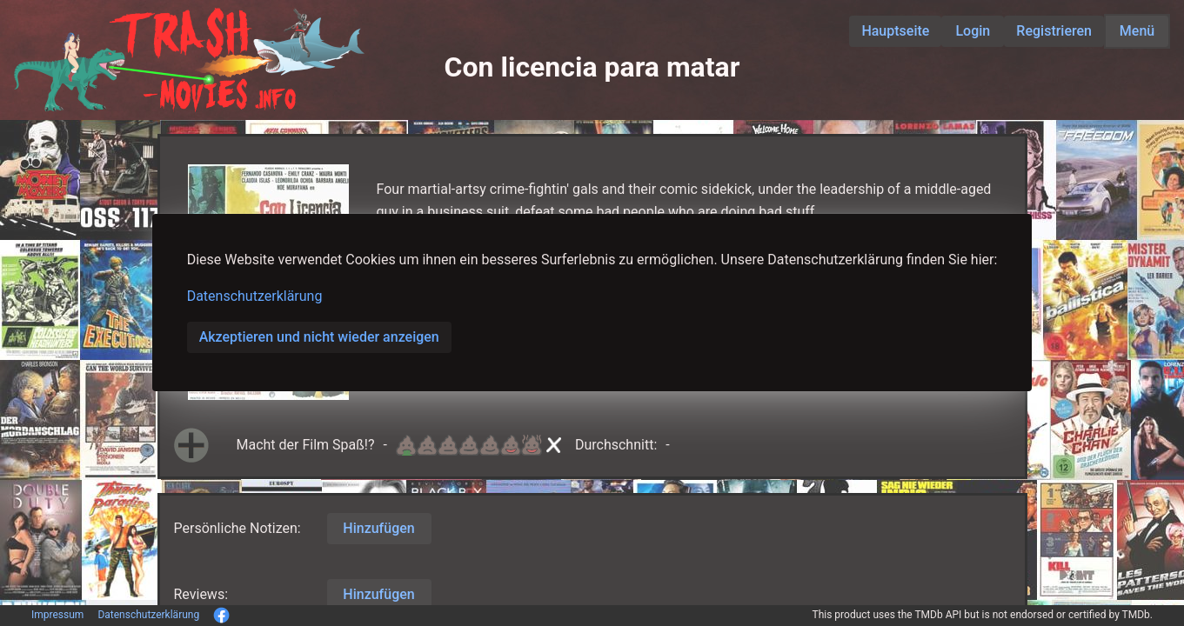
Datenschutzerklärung (255, 296)
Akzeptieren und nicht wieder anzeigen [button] (319, 337)
